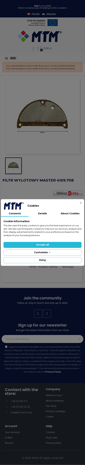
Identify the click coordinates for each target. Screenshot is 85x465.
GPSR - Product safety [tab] (43, 267)
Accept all (42, 244)
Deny (42, 260)
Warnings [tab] (68, 267)
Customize (42, 252)
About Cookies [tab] (70, 213)
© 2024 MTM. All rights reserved (42, 458)
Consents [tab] (15, 213)
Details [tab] (42, 213)
